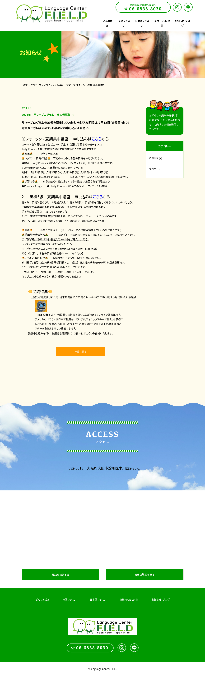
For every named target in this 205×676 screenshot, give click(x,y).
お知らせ (153, 158)
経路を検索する (60, 574)
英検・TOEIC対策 (128, 599)
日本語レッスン (98, 599)
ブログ (152, 169)
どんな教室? (42, 599)
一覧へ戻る (80, 351)
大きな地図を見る (145, 574)
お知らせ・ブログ (161, 599)
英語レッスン (69, 599)
